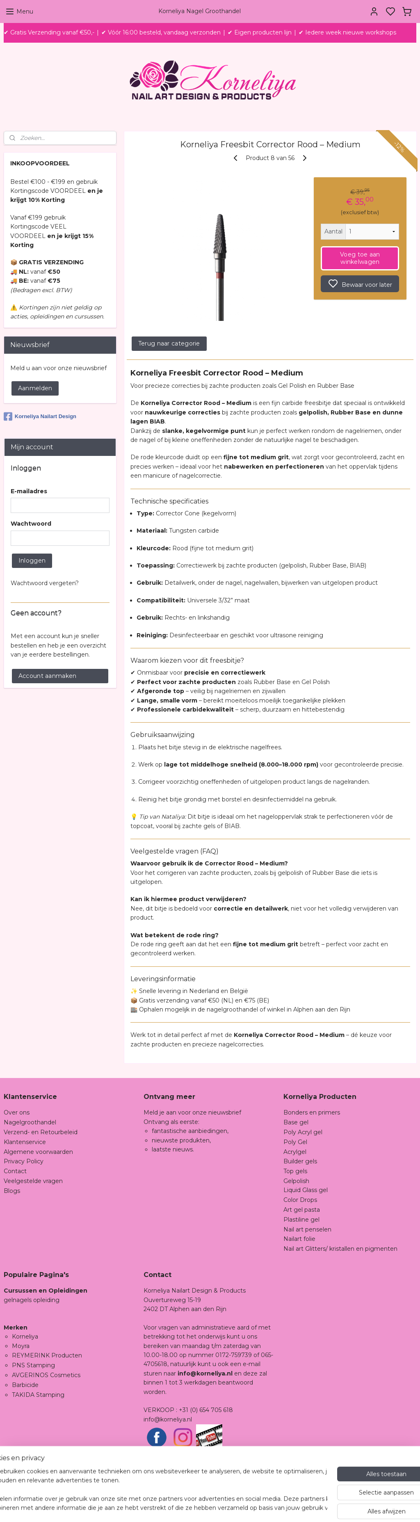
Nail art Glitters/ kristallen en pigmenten (340, 1248)
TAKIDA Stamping (38, 1394)
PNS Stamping (33, 1365)
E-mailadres (29, 491)
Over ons (17, 1112)
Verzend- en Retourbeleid (41, 1132)
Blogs (12, 1191)
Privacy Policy (23, 1161)
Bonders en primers (311, 1112)
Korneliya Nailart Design (40, 416)
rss (269, 1507)
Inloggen (32, 560)
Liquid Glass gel (305, 1190)
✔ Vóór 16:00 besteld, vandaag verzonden (161, 32)
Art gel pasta (301, 1209)
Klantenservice (25, 1142)
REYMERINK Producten (47, 1355)
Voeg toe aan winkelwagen (360, 258)
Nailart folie (299, 1239)
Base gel (295, 1122)
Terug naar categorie (169, 343)
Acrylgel (294, 1152)
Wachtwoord (31, 523)
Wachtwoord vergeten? (45, 583)
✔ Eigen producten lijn (260, 32)
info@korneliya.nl (168, 1419)
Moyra (21, 1346)
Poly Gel (295, 1142)
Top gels (295, 1171)
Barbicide (25, 1385)
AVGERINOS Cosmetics (46, 1375)
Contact (15, 1171)
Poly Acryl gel (302, 1132)
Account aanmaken (47, 676)
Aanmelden (35, 388)
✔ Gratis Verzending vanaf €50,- (49, 32)
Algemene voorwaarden (38, 1152)
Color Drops (300, 1200)
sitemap (253, 1507)
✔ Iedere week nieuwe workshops (347, 32)
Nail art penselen (307, 1229)
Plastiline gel (301, 1219)
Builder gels (300, 1161)
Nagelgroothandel (30, 1122)
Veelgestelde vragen (33, 1181)
